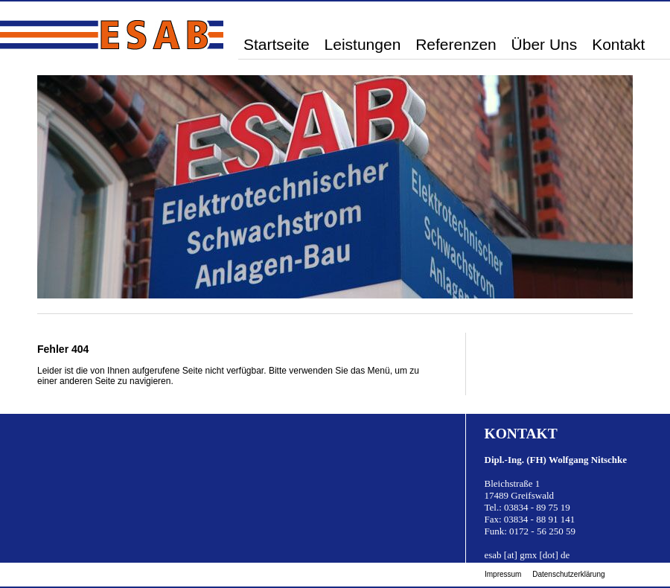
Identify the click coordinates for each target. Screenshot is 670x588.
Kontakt (618, 44)
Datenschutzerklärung (568, 574)
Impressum (503, 574)
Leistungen (363, 44)
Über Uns (544, 44)
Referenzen (456, 44)
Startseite (276, 44)
